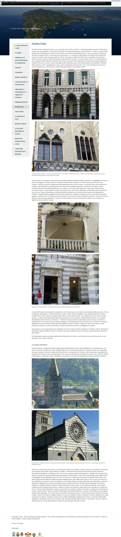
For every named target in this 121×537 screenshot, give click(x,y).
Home (19, 28)
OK (62, 4)
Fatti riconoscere (116, 1)
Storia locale (25, 28)
